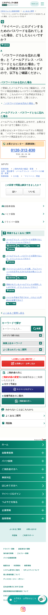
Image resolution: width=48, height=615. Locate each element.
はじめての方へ (10, 486)
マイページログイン (24, 389)
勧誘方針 (6, 565)
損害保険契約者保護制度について (15, 591)
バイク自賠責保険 (9, 558)
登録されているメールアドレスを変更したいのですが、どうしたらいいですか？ (24, 285)
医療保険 (5, 169)
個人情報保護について (11, 574)
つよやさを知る (12, 502)
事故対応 (8, 477)
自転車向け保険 (24, 549)
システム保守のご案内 (11, 570)
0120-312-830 (23, 150)
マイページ (34, 4)
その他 (16, 176)
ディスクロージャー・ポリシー (14, 579)
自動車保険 (8, 206)
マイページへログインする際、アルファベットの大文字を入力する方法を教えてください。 (24, 271)
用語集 (9, 423)
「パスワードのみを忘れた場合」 (19, 103)
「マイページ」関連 (31, 176)
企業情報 (8, 510)
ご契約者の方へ (24, 401)
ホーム (5, 445)
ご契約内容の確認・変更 (23, 169)
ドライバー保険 (10, 221)
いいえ (32, 191)
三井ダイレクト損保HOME (10, 11)
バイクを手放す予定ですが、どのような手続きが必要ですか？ (24, 298)
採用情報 (8, 518)
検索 (38, 328)
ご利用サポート (28, 535)
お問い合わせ (31, 529)
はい (14, 191)
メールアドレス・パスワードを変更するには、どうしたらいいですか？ (24, 240)
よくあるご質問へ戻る (13, 313)
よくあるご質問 (28, 11)
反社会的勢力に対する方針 (13, 586)
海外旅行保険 (8, 553)
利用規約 (17, 565)
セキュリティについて (31, 570)
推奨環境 (27, 565)
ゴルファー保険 (22, 553)
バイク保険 (8, 214)
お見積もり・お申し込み (25, 364)
